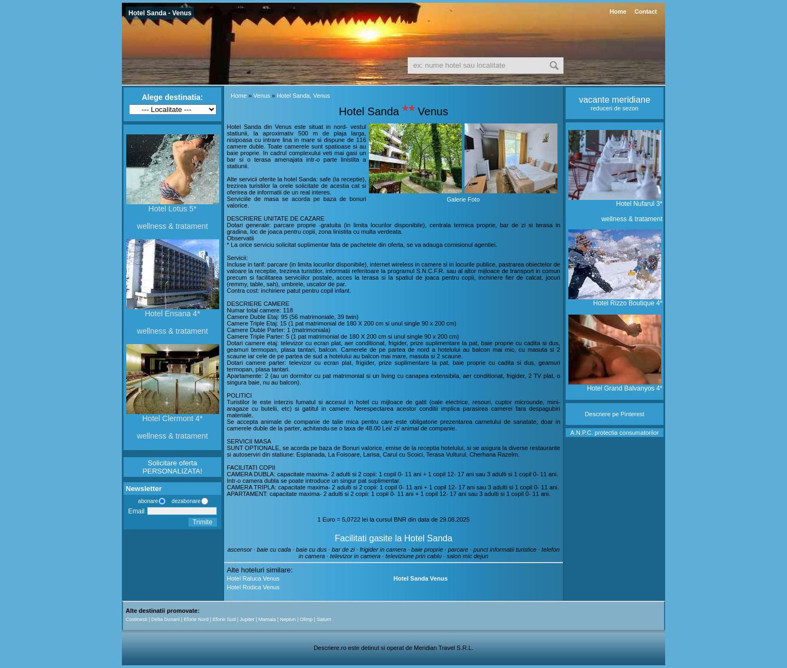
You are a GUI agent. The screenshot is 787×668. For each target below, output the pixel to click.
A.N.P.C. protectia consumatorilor (615, 432)
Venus (262, 95)
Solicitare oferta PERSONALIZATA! (172, 467)
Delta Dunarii (165, 619)
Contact (646, 11)
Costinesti (137, 619)
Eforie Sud (224, 619)
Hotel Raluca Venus (253, 578)
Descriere (597, 414)
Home (617, 11)
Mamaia (267, 619)
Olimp (306, 619)
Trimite (202, 522)
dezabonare (185, 501)
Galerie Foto (463, 199)
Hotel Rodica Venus (253, 587)
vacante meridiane (614, 99)
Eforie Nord (196, 619)
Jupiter (246, 619)
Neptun (288, 619)
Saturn (323, 619)
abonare (146, 501)
